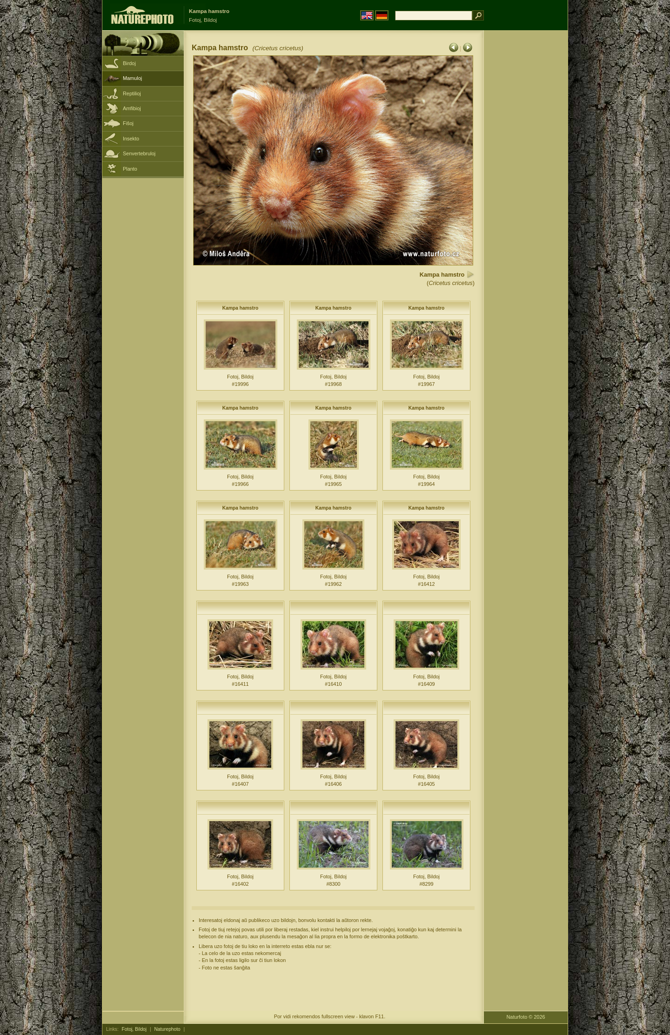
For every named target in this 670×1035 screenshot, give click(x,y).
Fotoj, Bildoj (134, 1029)
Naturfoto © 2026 (526, 1017)
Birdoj (129, 63)
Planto (130, 169)
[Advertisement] (526, 179)
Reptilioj (132, 93)
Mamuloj (132, 78)
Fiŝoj (128, 123)
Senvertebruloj (139, 153)
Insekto (131, 138)
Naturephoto (167, 1029)
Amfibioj (132, 108)
